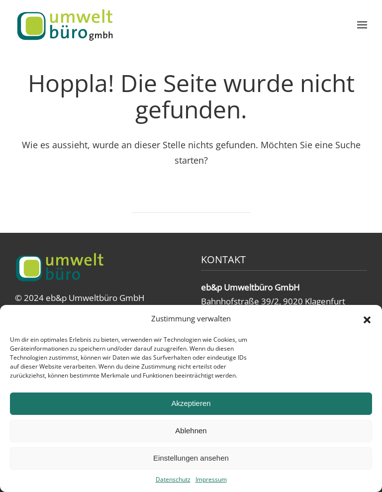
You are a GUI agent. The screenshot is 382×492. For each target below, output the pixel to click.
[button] (367, 319)
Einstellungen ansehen (191, 458)
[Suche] (191, 200)
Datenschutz (173, 479)
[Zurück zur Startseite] (64, 25)
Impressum (211, 479)
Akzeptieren (190, 403)
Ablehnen (190, 430)
